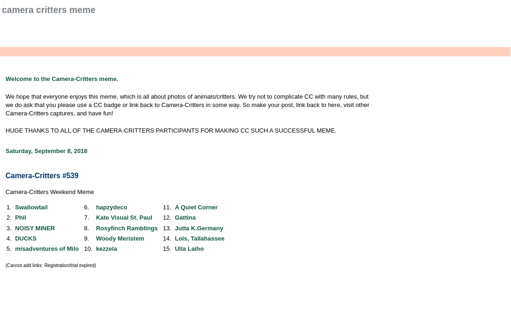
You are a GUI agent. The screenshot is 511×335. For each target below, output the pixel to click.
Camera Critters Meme (49, 10)
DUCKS (25, 238)
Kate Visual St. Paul (124, 217)
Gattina (185, 217)
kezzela (107, 248)
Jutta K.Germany (199, 228)
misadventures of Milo (47, 248)
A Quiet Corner (196, 207)
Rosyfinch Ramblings (127, 228)
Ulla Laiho (189, 248)
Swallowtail (31, 207)
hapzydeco (111, 207)
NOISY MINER (35, 228)
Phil (20, 217)
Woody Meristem (120, 238)
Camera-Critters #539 (42, 176)
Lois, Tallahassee (199, 238)
